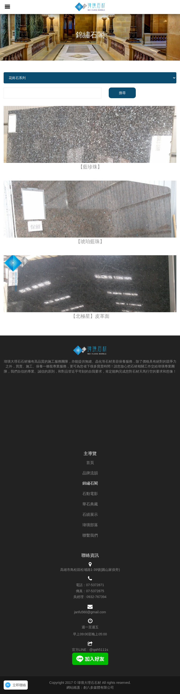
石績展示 (90, 514)
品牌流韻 (90, 473)
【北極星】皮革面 (90, 316)
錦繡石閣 (90, 483)
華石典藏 (90, 504)
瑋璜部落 (90, 525)
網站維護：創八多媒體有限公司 (90, 687)
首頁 (90, 463)
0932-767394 (96, 597)
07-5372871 (95, 585)
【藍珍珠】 (90, 166)
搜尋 (122, 93)
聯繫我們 (90, 535)
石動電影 (90, 494)
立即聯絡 (19, 685)
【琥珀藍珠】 (90, 241)
